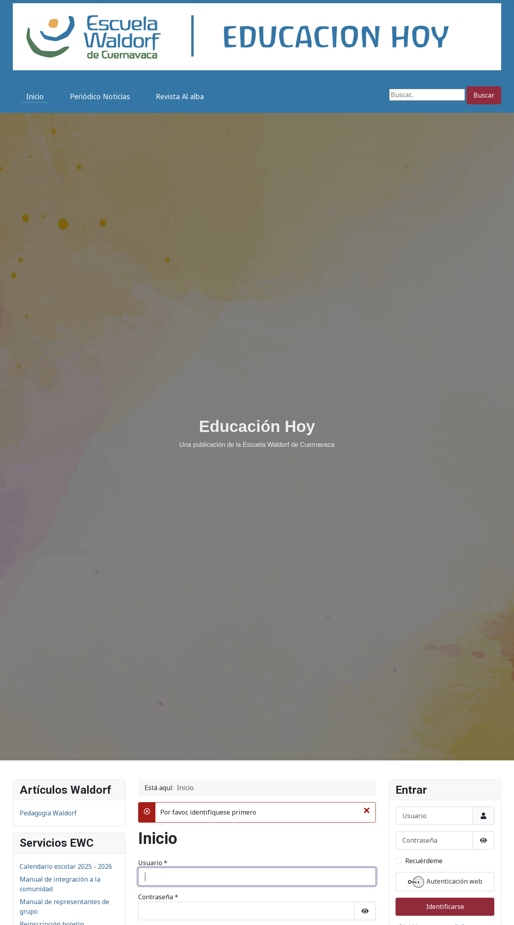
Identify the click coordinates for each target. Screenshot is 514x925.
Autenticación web (257, 821)
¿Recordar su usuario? (178, 898)
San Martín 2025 (44, 893)
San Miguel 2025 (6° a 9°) (57, 880)
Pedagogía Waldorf (48, 680)
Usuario (152, 730)
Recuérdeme (166, 799)
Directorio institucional (55, 805)
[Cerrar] (366, 678)
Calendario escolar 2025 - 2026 (66, 734)
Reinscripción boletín (52, 792)
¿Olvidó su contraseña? (179, 882)
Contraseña (158, 764)
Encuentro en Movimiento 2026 (67, 919)
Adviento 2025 (41, 906)
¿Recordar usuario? (424, 804)
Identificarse (164, 845)
